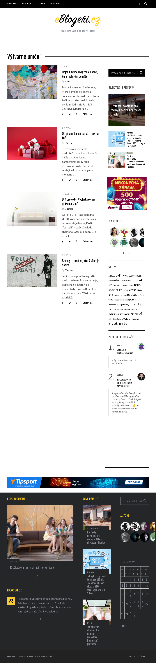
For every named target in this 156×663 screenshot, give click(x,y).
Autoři (42, 4)
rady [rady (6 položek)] (110, 299)
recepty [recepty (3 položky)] (116, 300)
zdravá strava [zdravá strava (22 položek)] (119, 314)
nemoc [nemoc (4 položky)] (124, 295)
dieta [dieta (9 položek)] (118, 280)
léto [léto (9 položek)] (110, 294)
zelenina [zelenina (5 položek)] (112, 319)
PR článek (12, 4)
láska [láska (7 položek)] (139, 290)
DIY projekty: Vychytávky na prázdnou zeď (78, 201)
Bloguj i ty (28, 4)
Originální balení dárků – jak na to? (80, 135)
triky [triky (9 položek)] (138, 304)
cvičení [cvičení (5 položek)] (111, 280)
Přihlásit (55, 4)
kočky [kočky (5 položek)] (125, 290)
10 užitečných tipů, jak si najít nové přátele (124, 382)
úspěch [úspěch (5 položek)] (130, 319)
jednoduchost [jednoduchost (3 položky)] (128, 285)
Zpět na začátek (139, 656)
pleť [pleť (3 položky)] (137, 295)
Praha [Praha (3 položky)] (142, 295)
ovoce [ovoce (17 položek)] (131, 294)
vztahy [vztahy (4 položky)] (124, 309)
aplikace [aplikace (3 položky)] (111, 276)
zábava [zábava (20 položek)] (121, 318)
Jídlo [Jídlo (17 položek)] (137, 285)
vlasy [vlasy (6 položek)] (111, 309)
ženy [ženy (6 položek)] (136, 318)
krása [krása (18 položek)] (132, 290)
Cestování (116, 101)
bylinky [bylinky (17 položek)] (120, 275)
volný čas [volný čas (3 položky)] (117, 309)
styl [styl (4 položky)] (114, 304)
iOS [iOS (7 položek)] (110, 285)
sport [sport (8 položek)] (131, 299)
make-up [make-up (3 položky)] (116, 295)
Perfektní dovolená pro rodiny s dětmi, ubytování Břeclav (126, 109)
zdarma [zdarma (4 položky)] (135, 309)
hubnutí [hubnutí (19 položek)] (137, 280)
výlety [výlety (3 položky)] (129, 309)
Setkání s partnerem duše (125, 351)
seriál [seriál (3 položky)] (122, 300)
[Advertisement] (127, 445)
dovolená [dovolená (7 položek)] (126, 280)
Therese (69, 143)
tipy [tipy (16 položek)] (132, 304)
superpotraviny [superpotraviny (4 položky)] (123, 304)
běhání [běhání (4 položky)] (129, 276)
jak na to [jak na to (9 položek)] (117, 285)
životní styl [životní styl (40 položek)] (118, 323)
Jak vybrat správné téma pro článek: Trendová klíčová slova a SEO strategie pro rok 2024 (135, 140)
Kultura (13, 561)
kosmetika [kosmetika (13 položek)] (115, 290)
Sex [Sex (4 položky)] (126, 300)
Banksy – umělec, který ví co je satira (80, 262)
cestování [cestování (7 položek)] (137, 275)
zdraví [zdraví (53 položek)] (136, 313)
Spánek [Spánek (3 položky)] (137, 300)
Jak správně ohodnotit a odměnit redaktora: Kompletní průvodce (135, 163)
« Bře (123, 626)
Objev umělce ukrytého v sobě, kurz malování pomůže (80, 74)
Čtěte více (87, 114)
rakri (67, 81)
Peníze (129, 133)
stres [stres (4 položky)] (110, 304)
